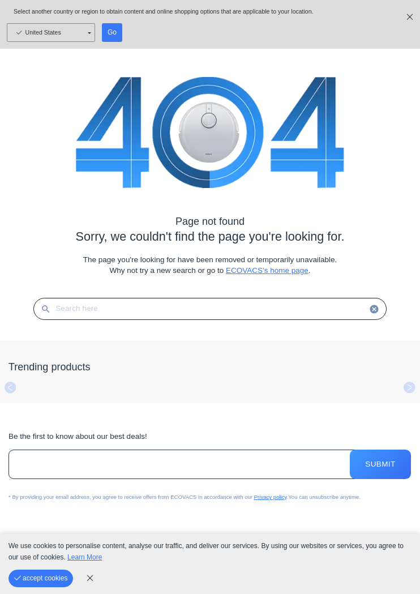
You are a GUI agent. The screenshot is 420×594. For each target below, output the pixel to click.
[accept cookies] (40, 578)
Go (112, 32)
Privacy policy (270, 497)
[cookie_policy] (90, 578)
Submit (380, 464)
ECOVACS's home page (267, 270)
